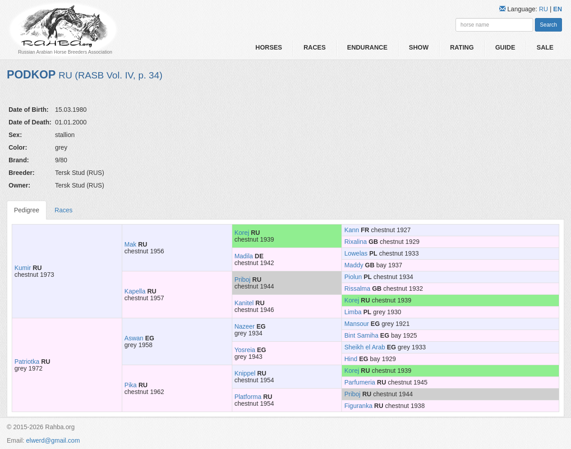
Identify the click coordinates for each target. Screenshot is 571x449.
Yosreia (245, 349)
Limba (352, 312)
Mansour (356, 323)
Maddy (353, 265)
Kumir (22, 267)
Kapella (135, 291)
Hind (350, 358)
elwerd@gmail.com (53, 440)
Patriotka (26, 361)
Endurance (367, 47)
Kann (351, 230)
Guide (505, 47)
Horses (268, 47)
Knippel (245, 373)
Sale (545, 47)
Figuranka (358, 405)
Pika (130, 385)
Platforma (248, 396)
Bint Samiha (361, 335)
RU (544, 9)
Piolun (353, 276)
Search (548, 25)
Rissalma (357, 288)
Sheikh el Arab (364, 347)
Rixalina (355, 241)
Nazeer (245, 326)
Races (315, 47)
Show (419, 47)
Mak (130, 244)
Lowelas (355, 253)
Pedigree (26, 210)
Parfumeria (359, 382)
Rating (462, 47)
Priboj (243, 279)
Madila (244, 256)
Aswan (133, 338)
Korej (242, 232)
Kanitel (244, 303)
